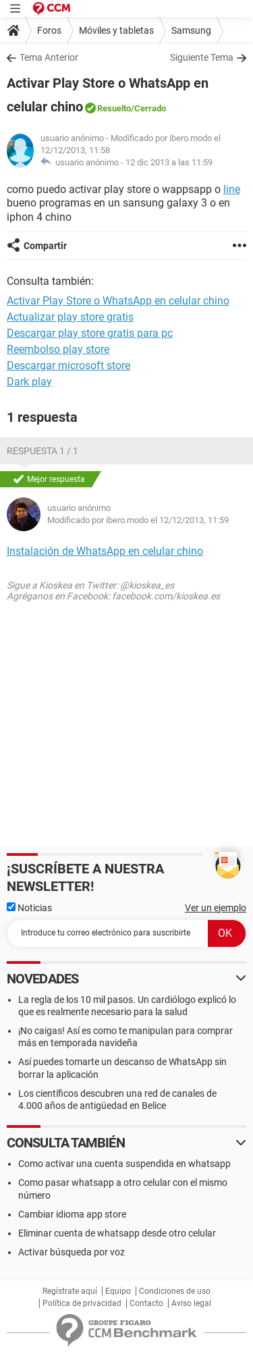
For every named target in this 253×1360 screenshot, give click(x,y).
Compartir (45, 245)
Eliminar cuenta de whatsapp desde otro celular (117, 1233)
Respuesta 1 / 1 (42, 450)
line (231, 189)
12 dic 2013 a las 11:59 (169, 162)
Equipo (118, 1291)
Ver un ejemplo (215, 907)
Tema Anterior (49, 57)
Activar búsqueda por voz (71, 1252)
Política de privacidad (82, 1303)
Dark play (29, 381)
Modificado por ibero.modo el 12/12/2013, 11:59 (138, 520)
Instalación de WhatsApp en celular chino (105, 551)
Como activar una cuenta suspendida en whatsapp (124, 1163)
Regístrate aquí (70, 1291)
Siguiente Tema (201, 57)
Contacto (146, 1303)
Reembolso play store (58, 349)
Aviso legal (191, 1303)
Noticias (29, 907)
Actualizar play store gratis (70, 316)
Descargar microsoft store (68, 365)
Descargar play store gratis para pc (90, 333)
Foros (49, 30)
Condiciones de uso (174, 1291)
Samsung (191, 30)
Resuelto (114, 108)
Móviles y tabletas (116, 30)
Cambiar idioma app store (72, 1214)
